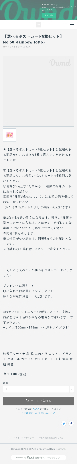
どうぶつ (17, 47)
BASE (36, 409)
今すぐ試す (49, 15)
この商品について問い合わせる (38, 413)
